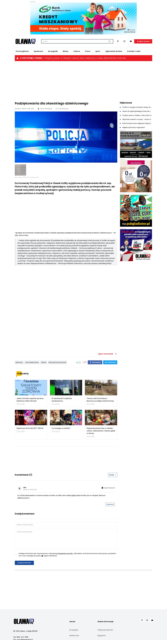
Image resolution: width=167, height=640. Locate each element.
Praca (87, 51)
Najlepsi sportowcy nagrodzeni (132, 127)
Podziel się (110, 362)
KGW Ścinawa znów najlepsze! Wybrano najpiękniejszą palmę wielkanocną (136, 123)
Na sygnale (53, 51)
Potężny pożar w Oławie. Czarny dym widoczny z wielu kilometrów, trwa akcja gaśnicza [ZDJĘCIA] (86, 58)
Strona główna (22, 51)
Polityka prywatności (105, 630)
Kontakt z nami (133, 51)
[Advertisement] (83, 81)
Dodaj (112, 475)
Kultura (76, 51)
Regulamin (102, 635)
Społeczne (38, 51)
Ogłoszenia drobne (113, 51)
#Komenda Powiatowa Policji (57, 362)
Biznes (65, 51)
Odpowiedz (110, 504)
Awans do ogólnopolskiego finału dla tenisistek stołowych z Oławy (136, 111)
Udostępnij (95, 362)
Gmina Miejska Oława (32, 362)
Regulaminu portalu (65, 553)
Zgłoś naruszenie (107, 354)
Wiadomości (74, 635)
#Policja (43, 362)
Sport (97, 51)
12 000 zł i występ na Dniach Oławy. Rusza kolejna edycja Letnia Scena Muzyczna (136, 107)
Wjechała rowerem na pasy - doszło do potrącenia (136, 119)
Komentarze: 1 (62, 109)
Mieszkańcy (19, 362)
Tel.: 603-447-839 (20, 637)
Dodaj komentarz (24, 563)
